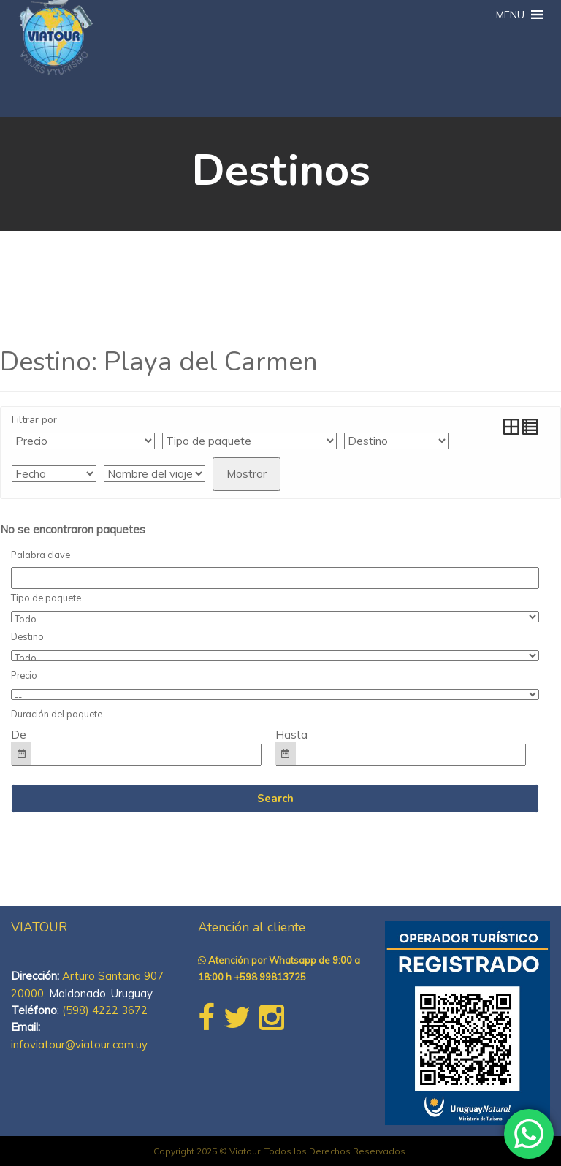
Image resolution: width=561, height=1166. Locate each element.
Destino (27, 636)
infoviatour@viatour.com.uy (79, 1044)
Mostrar (246, 474)
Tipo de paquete (46, 597)
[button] (510, 14)
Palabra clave (40, 554)
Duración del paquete (56, 714)
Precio (24, 675)
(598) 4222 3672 (105, 1010)
